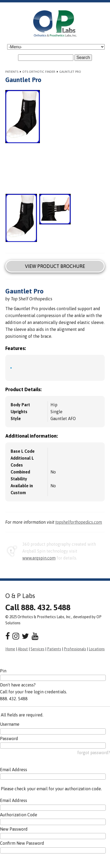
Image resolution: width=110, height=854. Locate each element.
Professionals (75, 649)
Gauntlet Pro (70, 72)
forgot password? (93, 752)
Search (83, 57)
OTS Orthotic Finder (38, 72)
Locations (97, 649)
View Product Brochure (55, 266)
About (23, 649)
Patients (11, 72)
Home (10, 649)
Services (37, 649)
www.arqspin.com (39, 558)
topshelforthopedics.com (78, 522)
